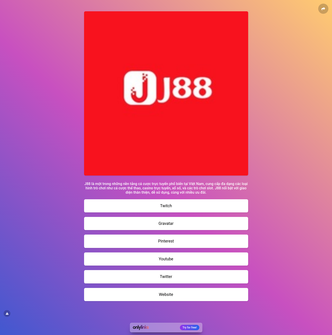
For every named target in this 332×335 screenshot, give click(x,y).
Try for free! (190, 327)
